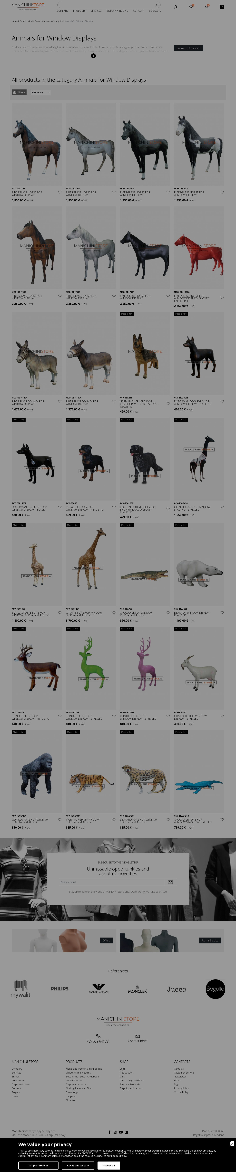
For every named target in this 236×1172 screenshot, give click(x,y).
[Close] (232, 1143)
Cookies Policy (119, 1155)
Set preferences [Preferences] (38, 1165)
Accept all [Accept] (109, 1165)
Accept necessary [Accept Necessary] (78, 1165)
